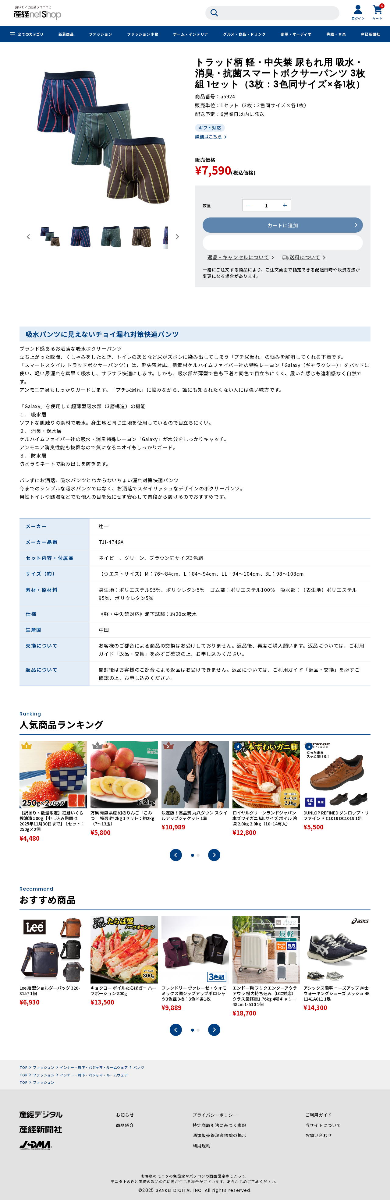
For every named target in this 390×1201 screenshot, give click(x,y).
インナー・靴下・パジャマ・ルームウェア (94, 1069)
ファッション (100, 34)
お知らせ (125, 1117)
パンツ (138, 1069)
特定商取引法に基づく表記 (220, 1127)
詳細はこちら (208, 137)
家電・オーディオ (296, 34)
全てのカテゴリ (31, 34)
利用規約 (202, 1148)
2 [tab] (198, 857)
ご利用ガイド (318, 1117)
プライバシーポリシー (215, 1117)
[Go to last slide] (29, 237)
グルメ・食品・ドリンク (244, 34)
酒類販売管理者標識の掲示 (220, 1138)
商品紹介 (125, 1127)
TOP (23, 1069)
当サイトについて (323, 1127)
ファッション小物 (142, 34)
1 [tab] (192, 857)
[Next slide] (177, 237)
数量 (207, 206)
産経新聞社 (370, 34)
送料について (304, 257)
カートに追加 (283, 225)
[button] (50, 237)
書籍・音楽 (336, 34)
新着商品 (66, 34)
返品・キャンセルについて (238, 257)
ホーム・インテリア (190, 34)
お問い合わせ (318, 1138)
